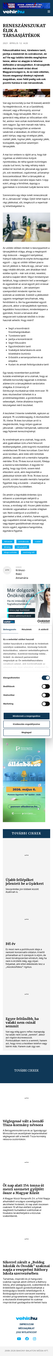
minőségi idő (29, 552)
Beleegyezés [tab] (9, 629)
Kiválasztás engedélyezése (26, 724)
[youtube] (19, 1339)
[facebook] (27, 1339)
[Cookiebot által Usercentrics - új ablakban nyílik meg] (38, 621)
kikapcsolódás (10, 552)
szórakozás (23, 541)
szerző (18, 567)
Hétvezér (8, 541)
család (38, 541)
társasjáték (22, 547)
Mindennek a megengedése (26, 716)
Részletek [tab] (27, 629)
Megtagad (26, 732)
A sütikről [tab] (43, 629)
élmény (7, 547)
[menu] (49, 11)
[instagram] (34, 1339)
